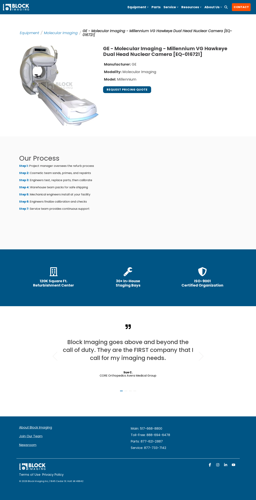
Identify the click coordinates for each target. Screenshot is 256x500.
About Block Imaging (35, 427)
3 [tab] (131, 392)
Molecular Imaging (61, 33)
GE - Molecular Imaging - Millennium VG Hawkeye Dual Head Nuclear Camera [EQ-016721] (157, 33)
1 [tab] (122, 392)
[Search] (226, 7)
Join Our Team (31, 436)
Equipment (29, 33)
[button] (210, 465)
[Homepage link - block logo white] (32, 468)
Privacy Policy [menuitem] (53, 474)
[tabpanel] (128, 354)
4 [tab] (135, 392)
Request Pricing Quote (127, 90)
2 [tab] (126, 392)
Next (198, 356)
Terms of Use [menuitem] (29, 474)
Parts (156, 7)
